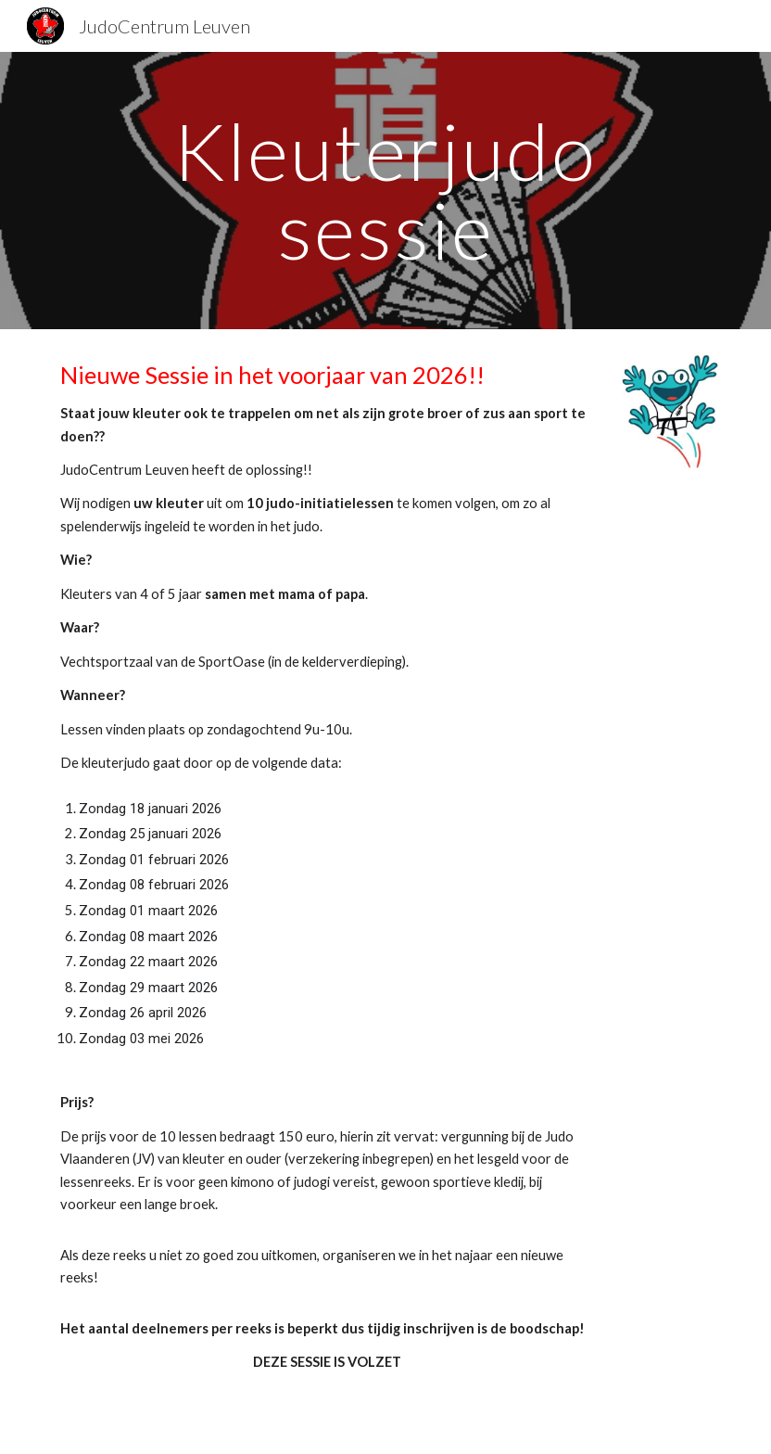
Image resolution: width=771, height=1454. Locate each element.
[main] (386, 190)
